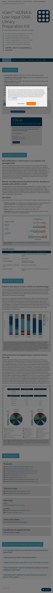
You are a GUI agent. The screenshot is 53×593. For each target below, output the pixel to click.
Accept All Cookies (31, 103)
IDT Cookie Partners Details (13, 99)
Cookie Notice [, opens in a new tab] (14, 97)
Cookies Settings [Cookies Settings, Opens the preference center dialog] (21, 103)
